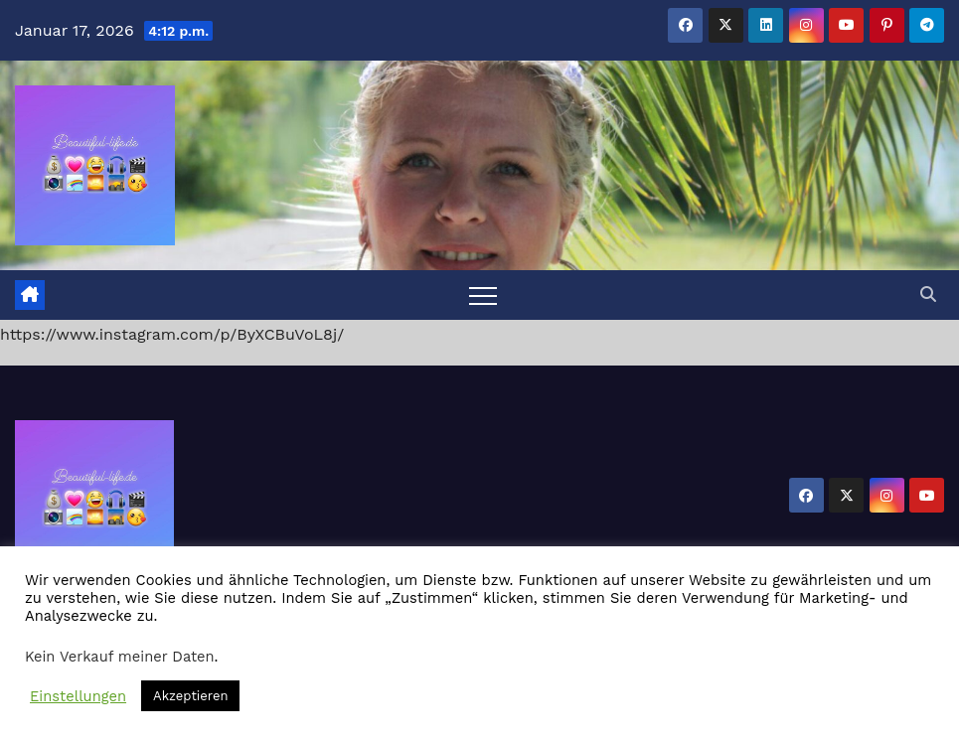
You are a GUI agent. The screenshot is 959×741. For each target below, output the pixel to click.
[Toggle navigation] (483, 295)
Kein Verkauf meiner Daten (120, 657)
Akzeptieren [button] (190, 695)
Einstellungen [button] (78, 696)
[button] (928, 294)
